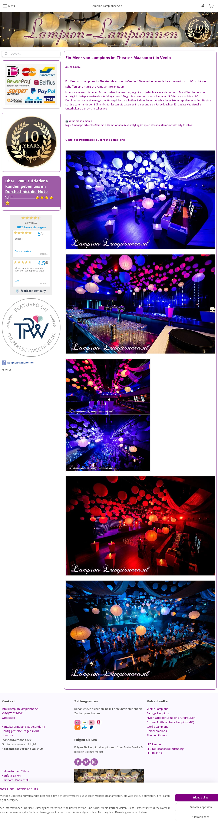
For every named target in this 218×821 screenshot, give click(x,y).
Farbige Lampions (158, 713)
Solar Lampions (157, 731)
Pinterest (7, 369)
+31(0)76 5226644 (12, 713)
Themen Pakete (157, 735)
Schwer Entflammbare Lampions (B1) (170, 722)
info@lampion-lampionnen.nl (20, 709)
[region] (81, 806)
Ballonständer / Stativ (15, 771)
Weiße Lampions (157, 709)
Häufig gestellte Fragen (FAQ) (20, 731)
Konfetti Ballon (11, 775)
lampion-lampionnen (18, 362)
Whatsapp (8, 718)
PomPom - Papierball (15, 780)
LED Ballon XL (155, 753)
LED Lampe (154, 744)
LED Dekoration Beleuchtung (165, 749)
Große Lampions (157, 727)
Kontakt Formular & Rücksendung (23, 727)
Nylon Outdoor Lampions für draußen (171, 718)
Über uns (8, 735)
